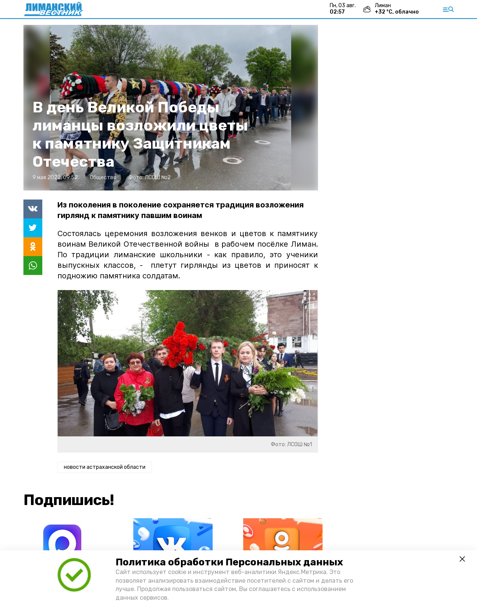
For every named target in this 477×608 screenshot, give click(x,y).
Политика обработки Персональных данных (229, 562)
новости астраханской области (104, 467)
